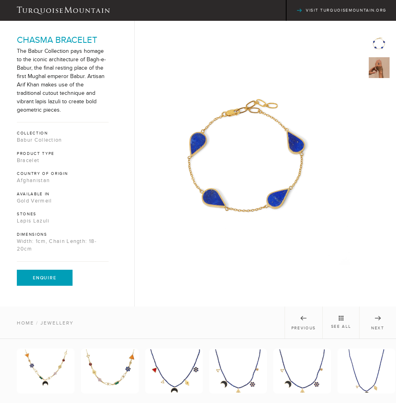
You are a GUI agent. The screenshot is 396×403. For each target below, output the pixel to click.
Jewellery (57, 323)
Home (25, 323)
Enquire (45, 277)
